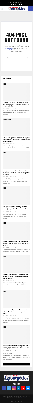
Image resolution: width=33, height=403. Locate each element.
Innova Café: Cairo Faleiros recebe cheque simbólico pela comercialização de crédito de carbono (16, 243)
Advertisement (18, 401)
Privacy (11, 401)
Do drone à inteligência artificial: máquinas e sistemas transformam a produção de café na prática (16, 312)
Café (5, 84)
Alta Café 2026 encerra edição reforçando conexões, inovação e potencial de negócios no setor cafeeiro (16, 104)
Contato (20, 2)
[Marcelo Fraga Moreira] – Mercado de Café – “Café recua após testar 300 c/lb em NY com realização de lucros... (16, 347)
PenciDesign (23, 397)
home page (9, 49)
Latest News (7, 78)
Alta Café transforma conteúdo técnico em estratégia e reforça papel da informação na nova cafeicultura (16, 208)
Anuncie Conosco (13, 2)
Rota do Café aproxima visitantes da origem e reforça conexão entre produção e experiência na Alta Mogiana (16, 140)
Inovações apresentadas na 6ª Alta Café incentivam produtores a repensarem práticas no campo (16, 173)
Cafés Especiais (7, 119)
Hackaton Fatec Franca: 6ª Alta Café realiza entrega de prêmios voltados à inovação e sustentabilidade (15, 277)
